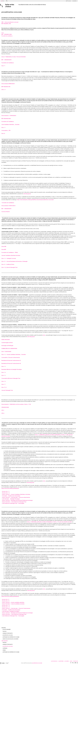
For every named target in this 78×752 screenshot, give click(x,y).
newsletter (74, 0)
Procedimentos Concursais (8, 646)
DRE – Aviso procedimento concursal (9, 22)
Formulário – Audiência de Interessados (11, 495)
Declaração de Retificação (7, 345)
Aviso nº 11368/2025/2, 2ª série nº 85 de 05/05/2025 (13, 56)
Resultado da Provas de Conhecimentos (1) (11, 360)
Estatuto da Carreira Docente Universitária (10, 638)
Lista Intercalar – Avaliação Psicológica (11, 498)
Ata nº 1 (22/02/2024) (6, 351)
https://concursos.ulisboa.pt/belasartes (10, 488)
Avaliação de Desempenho (8, 644)
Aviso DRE (3, 246)
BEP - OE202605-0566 (6, 34)
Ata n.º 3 (3, 366)
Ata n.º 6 (3, 381)
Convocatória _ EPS (5, 130)
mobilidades (5, 648)
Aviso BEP (3, 249)
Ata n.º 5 (3, 375)
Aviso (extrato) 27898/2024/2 (8, 83)
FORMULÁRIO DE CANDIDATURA (9, 348)
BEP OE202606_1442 (6, 23)
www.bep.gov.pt (27, 193)
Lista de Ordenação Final (14, 378)
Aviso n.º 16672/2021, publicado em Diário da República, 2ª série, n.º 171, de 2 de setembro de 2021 (49, 521)
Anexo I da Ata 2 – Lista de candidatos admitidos (13, 602)
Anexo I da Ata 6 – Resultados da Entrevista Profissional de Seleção (17, 500)
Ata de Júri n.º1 (5, 599)
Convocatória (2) (5, 378)
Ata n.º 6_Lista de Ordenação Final (9, 267)
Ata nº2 (3, 133)
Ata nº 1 (3, 65)
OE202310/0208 (5, 407)
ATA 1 (2, 410)
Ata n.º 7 (3, 384)
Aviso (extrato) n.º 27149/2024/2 (8, 115)
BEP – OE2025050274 (6, 59)
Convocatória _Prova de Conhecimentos (10, 357)
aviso (44, 335)
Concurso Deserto (5, 211)
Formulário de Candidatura (7, 62)
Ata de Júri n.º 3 (6, 605)
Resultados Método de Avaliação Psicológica (11, 369)
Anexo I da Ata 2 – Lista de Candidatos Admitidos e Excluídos (16, 494)
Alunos (69, 0)
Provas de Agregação (7, 629)
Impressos (4, 631)
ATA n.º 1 (3, 89)
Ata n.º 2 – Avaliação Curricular (8, 258)
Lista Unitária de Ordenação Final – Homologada (13, 503)
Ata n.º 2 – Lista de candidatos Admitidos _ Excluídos (13, 354)
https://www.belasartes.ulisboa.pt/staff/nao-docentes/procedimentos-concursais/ (35, 199)
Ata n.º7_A (3, 387)
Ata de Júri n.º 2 (6, 492)
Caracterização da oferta (7, 342)
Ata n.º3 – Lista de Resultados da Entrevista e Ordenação (14, 261)
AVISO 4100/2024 (5, 339)
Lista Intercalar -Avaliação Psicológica (10, 611)
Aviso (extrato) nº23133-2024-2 (8, 205)
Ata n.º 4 (3, 372)
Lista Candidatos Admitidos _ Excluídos (10, 124)
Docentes (4, 627)
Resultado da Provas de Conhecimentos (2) (11, 363)
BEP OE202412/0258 (6, 118)
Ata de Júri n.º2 (5, 600)
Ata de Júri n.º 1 (5, 491)
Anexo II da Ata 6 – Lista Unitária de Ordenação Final (14, 501)
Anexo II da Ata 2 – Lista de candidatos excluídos (13, 603)
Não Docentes (5, 640)
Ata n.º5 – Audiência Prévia (7, 264)
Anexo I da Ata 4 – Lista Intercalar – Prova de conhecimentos (16, 497)
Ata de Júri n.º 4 (6, 606)
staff (67, 0)
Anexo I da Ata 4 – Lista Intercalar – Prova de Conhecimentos (16, 608)
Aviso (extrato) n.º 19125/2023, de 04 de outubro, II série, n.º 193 (16, 404)
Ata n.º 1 (3, 127)
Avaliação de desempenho (8, 633)
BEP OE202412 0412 (5, 86)
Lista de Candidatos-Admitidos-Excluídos (10, 255)
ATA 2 (2, 413)
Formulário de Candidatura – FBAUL (9, 252)
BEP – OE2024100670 (6, 208)
